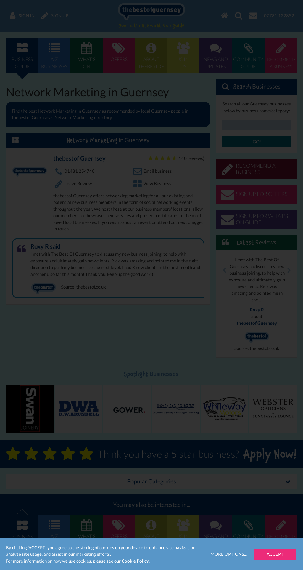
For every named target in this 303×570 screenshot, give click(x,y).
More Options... (228, 554)
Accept (275, 554)
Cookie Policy (135, 560)
